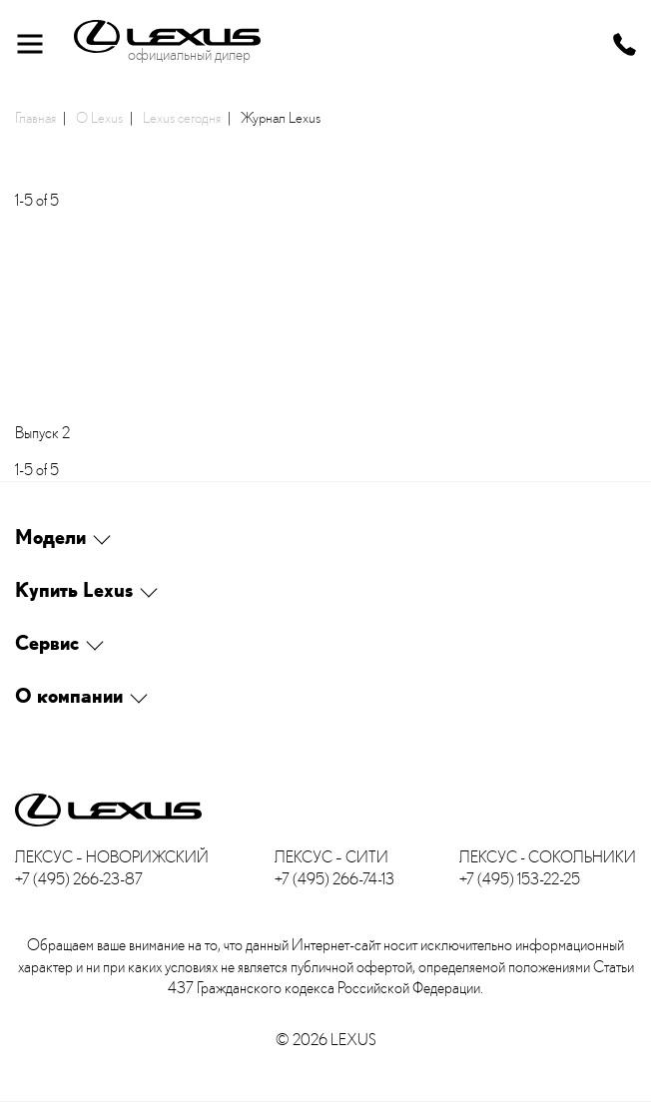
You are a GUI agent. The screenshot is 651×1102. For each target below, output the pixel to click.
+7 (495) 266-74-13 (334, 878)
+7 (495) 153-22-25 (519, 878)
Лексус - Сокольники (547, 856)
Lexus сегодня (182, 117)
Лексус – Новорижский (112, 856)
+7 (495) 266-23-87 (79, 878)
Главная (35, 117)
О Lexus (99, 117)
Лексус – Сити (331, 856)
